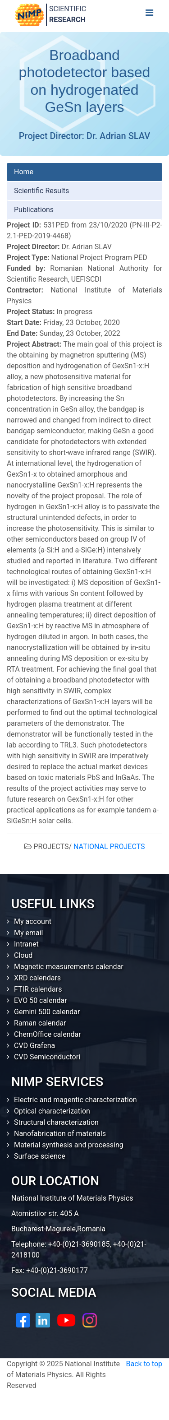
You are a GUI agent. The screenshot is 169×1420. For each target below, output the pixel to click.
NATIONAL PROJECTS (109, 846)
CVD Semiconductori (47, 1057)
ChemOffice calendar (47, 1034)
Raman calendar (40, 1023)
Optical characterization (52, 1111)
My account (32, 921)
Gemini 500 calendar (47, 1011)
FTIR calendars (38, 989)
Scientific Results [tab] (41, 190)
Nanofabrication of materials (60, 1133)
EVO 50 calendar (40, 1000)
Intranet (26, 944)
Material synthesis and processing (68, 1145)
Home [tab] (23, 171)
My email (28, 932)
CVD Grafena (34, 1045)
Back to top (144, 1364)
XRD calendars (37, 978)
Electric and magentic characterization (75, 1099)
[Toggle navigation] (149, 15)
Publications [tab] (34, 209)
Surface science (39, 1156)
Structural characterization (56, 1122)
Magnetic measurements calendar (68, 966)
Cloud (23, 955)
